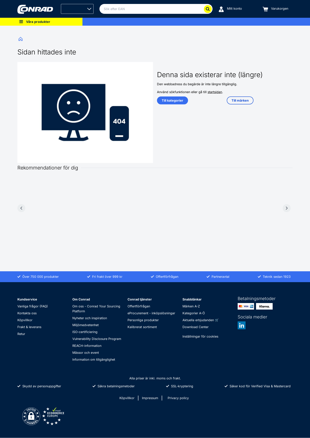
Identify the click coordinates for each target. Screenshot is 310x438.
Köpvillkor (24, 320)
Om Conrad (81, 299)
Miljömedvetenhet (85, 325)
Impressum (150, 398)
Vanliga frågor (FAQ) (32, 306)
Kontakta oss (27, 313)
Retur (21, 334)
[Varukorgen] (275, 9)
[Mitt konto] (230, 9)
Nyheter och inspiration (89, 318)
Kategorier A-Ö (193, 313)
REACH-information (86, 346)
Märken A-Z (191, 306)
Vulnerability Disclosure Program (96, 339)
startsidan (215, 92)
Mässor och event (85, 353)
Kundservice (27, 299)
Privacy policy (178, 398)
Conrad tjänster (140, 299)
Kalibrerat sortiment (142, 327)
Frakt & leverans (29, 327)
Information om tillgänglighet (93, 359)
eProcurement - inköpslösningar (151, 313)
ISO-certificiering (84, 332)
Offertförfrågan (139, 306)
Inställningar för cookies (200, 336)
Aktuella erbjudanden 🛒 (200, 320)
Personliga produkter (143, 320)
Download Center (195, 327)
